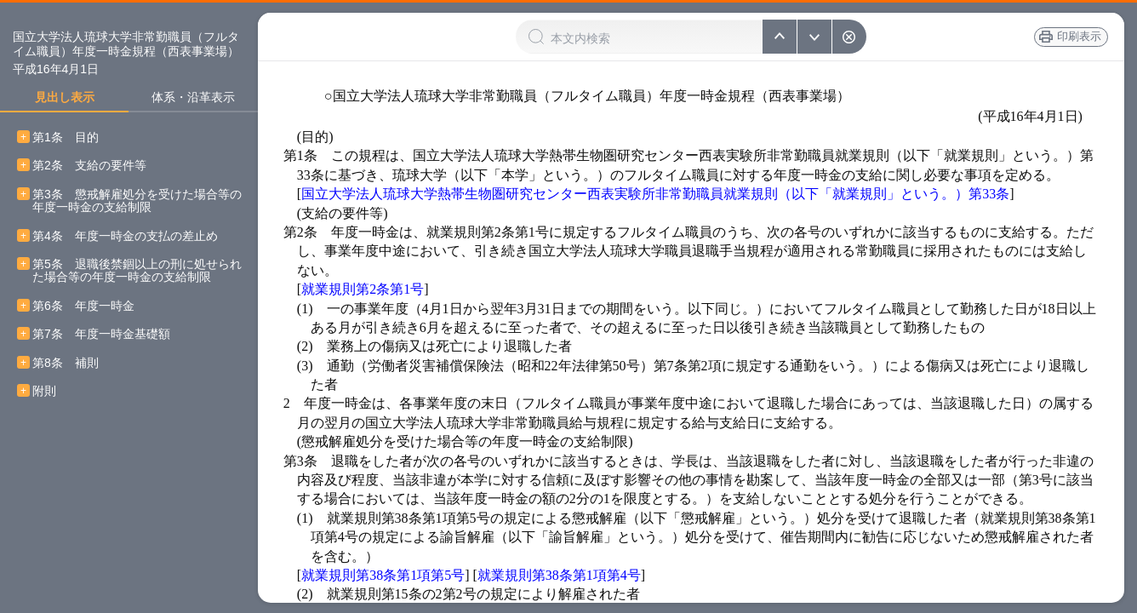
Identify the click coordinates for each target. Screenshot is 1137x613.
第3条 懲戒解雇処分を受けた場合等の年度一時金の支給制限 (137, 201)
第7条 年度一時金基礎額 (101, 334)
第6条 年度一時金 (83, 306)
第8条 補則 (65, 363)
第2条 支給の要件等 (89, 165)
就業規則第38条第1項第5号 (383, 575)
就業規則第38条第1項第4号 (559, 575)
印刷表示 (1068, 36)
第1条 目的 (65, 137)
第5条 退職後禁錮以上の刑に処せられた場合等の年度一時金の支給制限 (137, 271)
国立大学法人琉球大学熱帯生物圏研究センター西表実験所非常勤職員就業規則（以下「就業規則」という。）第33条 (655, 193)
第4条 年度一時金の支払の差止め (125, 236)
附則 (44, 391)
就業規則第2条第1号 (362, 289)
